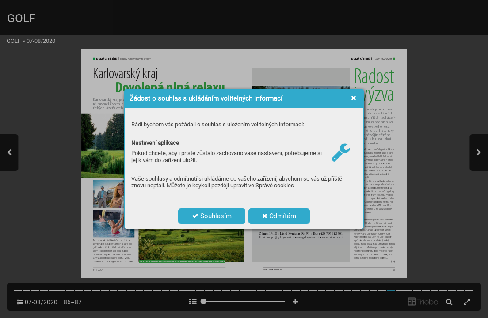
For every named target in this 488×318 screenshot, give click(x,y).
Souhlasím (212, 216)
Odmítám (279, 216)
